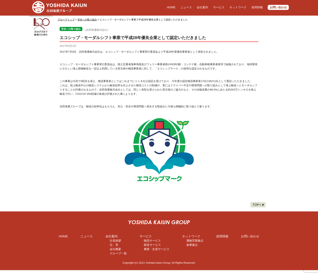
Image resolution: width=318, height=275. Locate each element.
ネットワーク (237, 7)
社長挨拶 (115, 240)
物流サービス (152, 240)
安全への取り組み (87, 19)
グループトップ (66, 19)
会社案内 (202, 7)
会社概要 (115, 249)
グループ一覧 (118, 253)
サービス (219, 7)
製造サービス (152, 244)
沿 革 (114, 244)
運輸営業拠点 (194, 240)
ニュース (186, 7)
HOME (171, 7)
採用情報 (257, 7)
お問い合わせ (278, 7)
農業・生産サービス (156, 249)
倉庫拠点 (192, 244)
